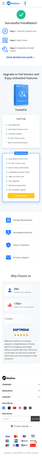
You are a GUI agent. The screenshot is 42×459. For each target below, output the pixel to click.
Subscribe (35, 419)
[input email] (16, 418)
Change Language (21, 426)
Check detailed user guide (20, 57)
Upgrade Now (21, 195)
